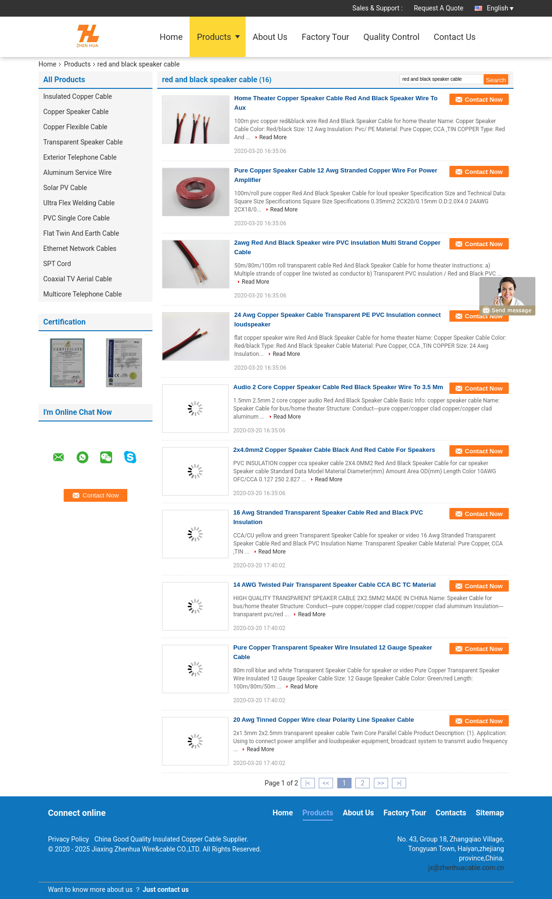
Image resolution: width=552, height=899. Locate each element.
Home (171, 37)
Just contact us (166, 889)
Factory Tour (325, 37)
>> (380, 783)
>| (399, 783)
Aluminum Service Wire (77, 172)
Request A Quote (438, 8)
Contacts (451, 812)
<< (326, 783)
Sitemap (490, 812)
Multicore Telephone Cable (82, 294)
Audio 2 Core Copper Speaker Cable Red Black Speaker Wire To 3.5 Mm (338, 387)
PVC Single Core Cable (76, 218)
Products (214, 37)
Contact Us (455, 37)
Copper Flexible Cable (75, 127)
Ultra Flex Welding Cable (78, 203)
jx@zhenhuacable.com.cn (466, 867)
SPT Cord (57, 264)
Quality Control (391, 37)
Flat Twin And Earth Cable (82, 233)
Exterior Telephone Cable (80, 157)
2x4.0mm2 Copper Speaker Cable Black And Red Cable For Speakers (334, 449)
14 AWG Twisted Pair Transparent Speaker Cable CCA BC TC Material (334, 584)
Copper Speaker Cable (76, 111)
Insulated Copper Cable (77, 96)
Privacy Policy (68, 839)
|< (307, 783)
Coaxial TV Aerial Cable (77, 279)
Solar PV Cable (65, 187)
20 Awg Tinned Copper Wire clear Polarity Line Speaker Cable (323, 719)
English (500, 8)
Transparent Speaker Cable (83, 142)
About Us (270, 37)
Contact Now (484, 99)
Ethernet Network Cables (79, 248)
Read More (273, 137)
